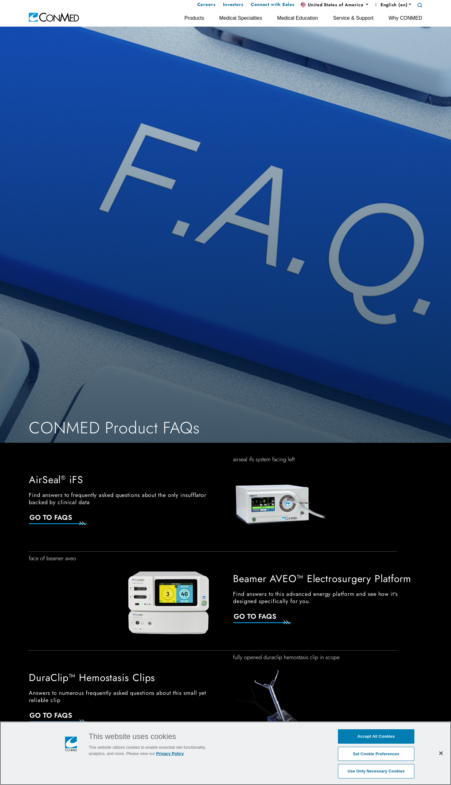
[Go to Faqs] (65, 521)
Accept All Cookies (376, 736)
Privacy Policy (170, 753)
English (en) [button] (390, 5)
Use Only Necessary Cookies (376, 771)
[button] (334, 5)
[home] (54, 17)
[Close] (441, 753)
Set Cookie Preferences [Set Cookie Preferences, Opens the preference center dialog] (376, 753)
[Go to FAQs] (269, 620)
